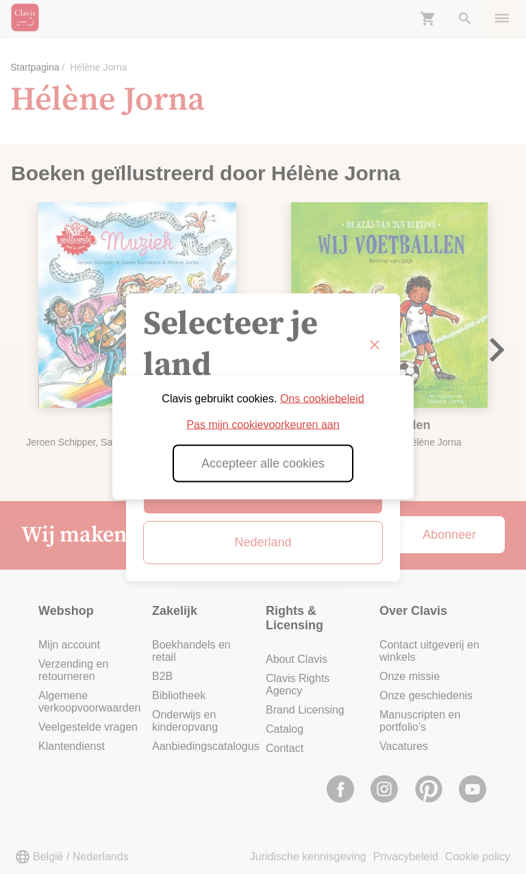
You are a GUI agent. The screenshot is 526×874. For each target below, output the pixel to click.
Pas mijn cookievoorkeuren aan (262, 424)
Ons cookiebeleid (322, 398)
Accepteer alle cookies (263, 463)
